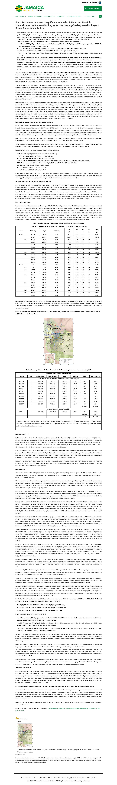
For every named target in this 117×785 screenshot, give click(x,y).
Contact (60, 16)
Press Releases (34, 16)
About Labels (49, 16)
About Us (71, 16)
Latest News (20, 16)
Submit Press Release (46, 778)
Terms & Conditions (59, 778)
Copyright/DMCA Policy (74, 778)
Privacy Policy (86, 778)
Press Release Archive (32, 778)
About (22, 778)
